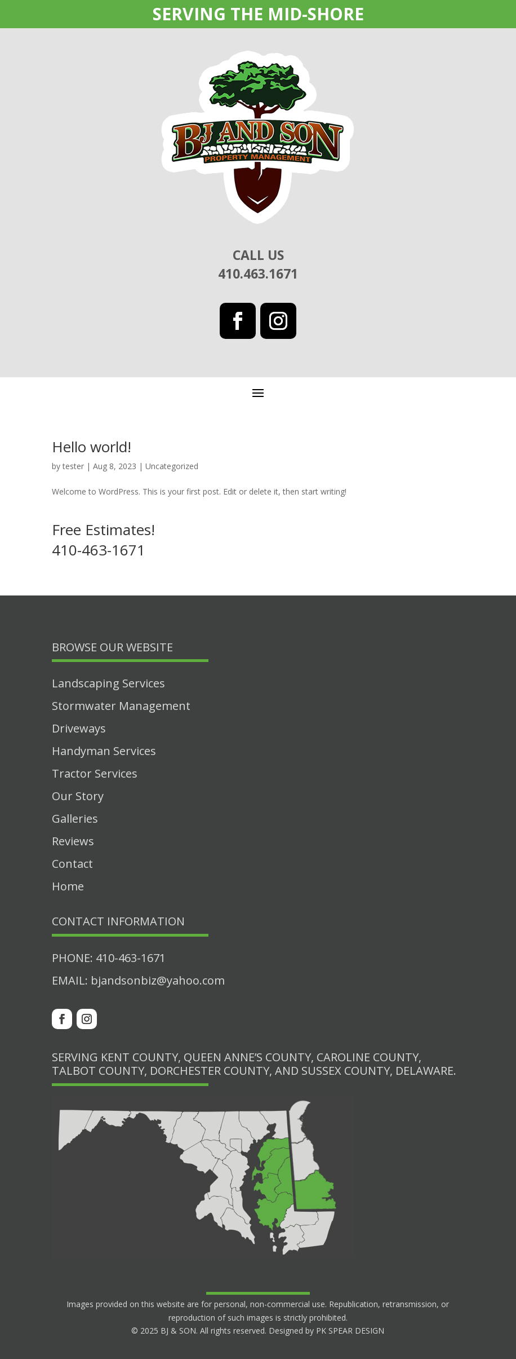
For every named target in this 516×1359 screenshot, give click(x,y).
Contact (72, 863)
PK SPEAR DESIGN (350, 1330)
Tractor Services (94, 773)
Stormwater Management (121, 705)
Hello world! (91, 446)
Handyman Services (104, 750)
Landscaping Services (108, 683)
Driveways (79, 728)
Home (68, 886)
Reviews (73, 841)
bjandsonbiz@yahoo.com (158, 980)
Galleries (75, 818)
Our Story (78, 796)
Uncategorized (171, 466)
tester (73, 466)
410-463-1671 (131, 957)
